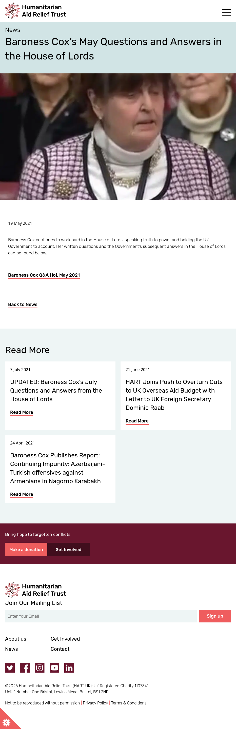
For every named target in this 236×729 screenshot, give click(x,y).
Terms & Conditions (129, 703)
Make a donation (26, 549)
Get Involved (69, 549)
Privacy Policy (95, 703)
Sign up (215, 616)
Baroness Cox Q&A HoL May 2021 (44, 275)
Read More (21, 412)
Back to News (22, 304)
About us (15, 639)
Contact (60, 649)
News (11, 649)
